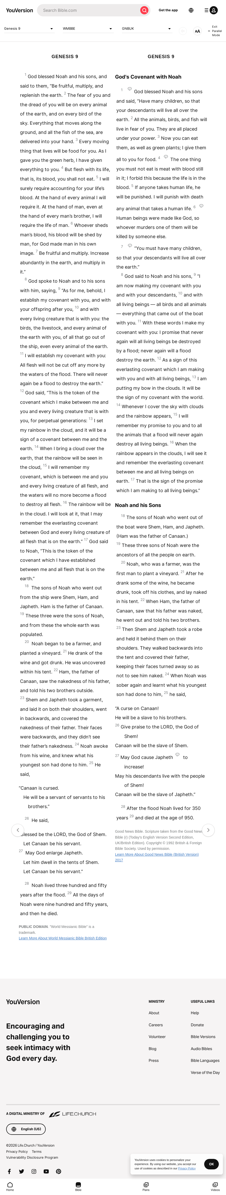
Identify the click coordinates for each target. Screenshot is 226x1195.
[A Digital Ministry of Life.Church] (113, 1111)
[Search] (87, 10)
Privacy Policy (17, 1151)
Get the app (168, 10)
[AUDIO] (183, 31)
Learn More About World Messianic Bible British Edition (63, 938)
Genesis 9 (29, 29)
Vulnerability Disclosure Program (32, 1157)
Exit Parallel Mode (215, 31)
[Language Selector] (191, 10)
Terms (37, 1151)
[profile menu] (210, 10)
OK (211, 1164)
